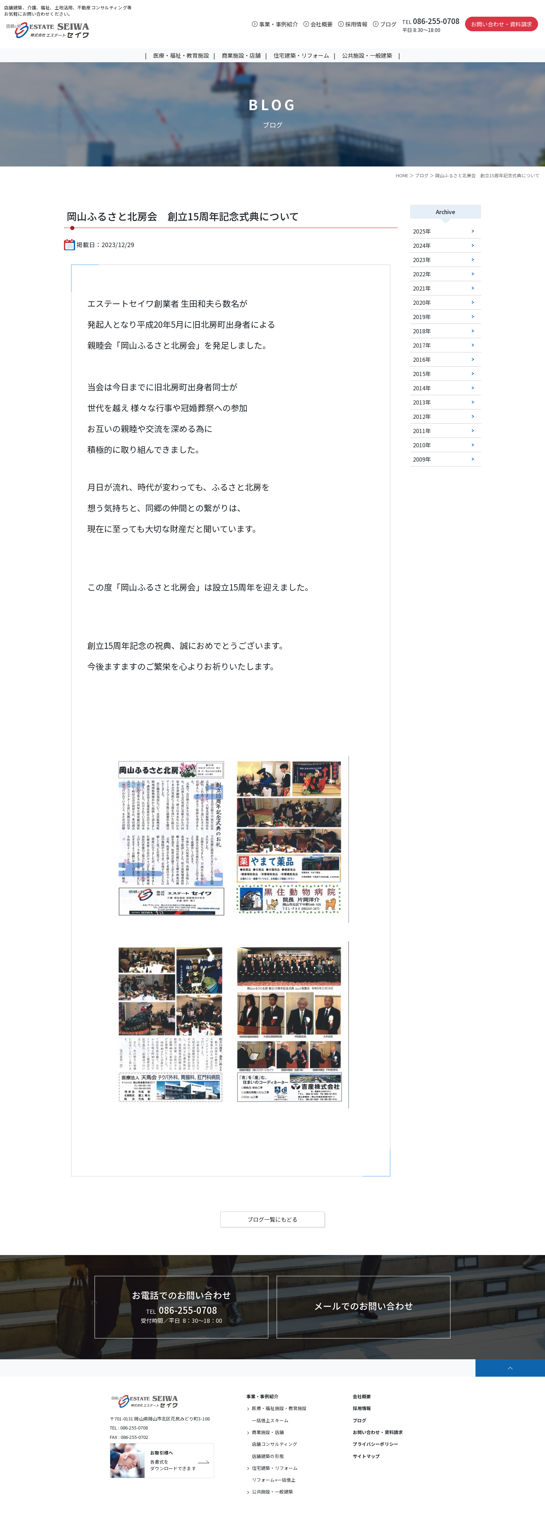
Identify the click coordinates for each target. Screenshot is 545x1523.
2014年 (422, 388)
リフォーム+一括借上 (273, 1480)
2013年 (422, 402)
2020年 (422, 303)
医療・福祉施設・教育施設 (279, 1408)
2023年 (422, 260)
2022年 (422, 274)
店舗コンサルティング (274, 1444)
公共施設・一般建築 (367, 55)
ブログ (422, 175)
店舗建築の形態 (268, 1456)
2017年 (422, 345)
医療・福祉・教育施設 (181, 55)
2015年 (422, 374)
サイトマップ (366, 1456)
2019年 (422, 317)
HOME (402, 175)
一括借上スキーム (270, 1420)
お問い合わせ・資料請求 (501, 24)
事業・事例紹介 (262, 1396)
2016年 (422, 360)
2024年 (422, 246)
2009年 (422, 459)
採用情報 (362, 1408)
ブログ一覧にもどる (272, 1219)
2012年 (422, 417)
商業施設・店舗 (241, 55)
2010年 (422, 445)
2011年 (422, 431)
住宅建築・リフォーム (301, 55)
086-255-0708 (436, 21)
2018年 (422, 331)
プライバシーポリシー (375, 1444)
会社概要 (362, 1396)
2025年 (422, 231)
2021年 (422, 288)
